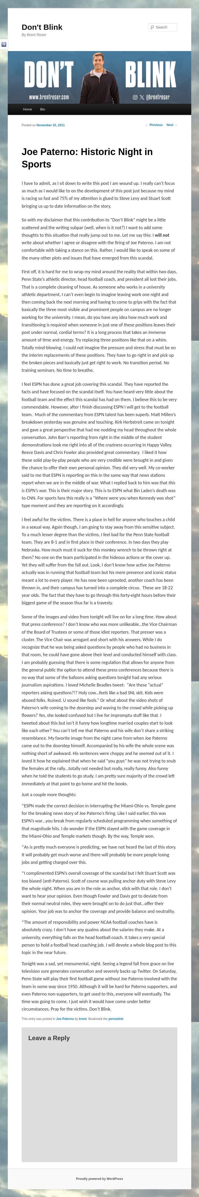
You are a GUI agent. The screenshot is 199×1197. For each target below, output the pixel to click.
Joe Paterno (65, 1019)
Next (172, 125)
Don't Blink (42, 27)
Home (27, 109)
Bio (42, 109)
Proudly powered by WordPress (99, 1179)
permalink (116, 1019)
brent (83, 1019)
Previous (154, 125)
